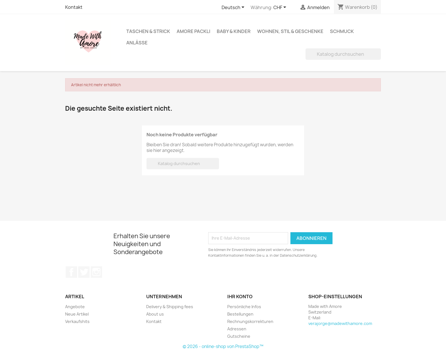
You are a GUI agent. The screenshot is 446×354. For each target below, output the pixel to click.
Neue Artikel (77, 314)
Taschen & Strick (148, 31)
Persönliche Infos (244, 306)
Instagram (96, 272)
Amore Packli (193, 31)
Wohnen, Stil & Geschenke (290, 31)
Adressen (236, 329)
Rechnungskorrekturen (250, 321)
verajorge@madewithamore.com (340, 323)
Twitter (84, 272)
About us (155, 314)
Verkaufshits (77, 321)
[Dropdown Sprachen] (234, 7)
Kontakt (73, 7)
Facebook (71, 272)
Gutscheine (238, 336)
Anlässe (137, 43)
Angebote (75, 306)
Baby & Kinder (234, 31)
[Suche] (343, 54)
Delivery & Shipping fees (169, 306)
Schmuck (342, 31)
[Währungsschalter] (280, 7)
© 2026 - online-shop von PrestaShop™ (223, 346)
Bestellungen (240, 314)
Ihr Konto (240, 296)
